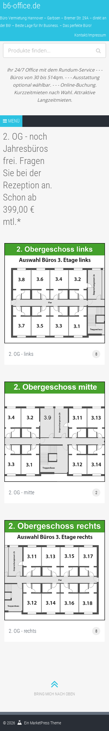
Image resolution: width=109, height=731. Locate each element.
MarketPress (39, 723)
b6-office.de (21, 5)
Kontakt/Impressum (90, 35)
